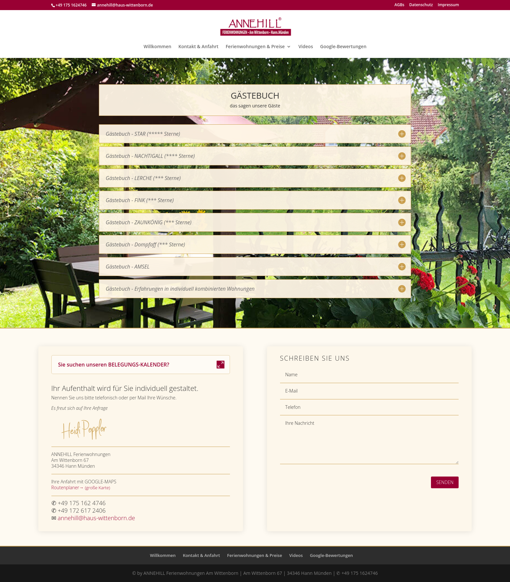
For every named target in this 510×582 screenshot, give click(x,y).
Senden (444, 482)
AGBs (399, 5)
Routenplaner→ (68, 487)
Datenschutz (421, 5)
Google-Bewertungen (343, 46)
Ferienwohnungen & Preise (255, 46)
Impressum (448, 5)
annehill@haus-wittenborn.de (96, 518)
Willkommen (157, 46)
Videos (305, 46)
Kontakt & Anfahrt (199, 46)
